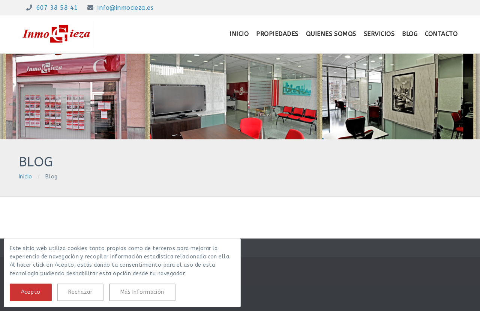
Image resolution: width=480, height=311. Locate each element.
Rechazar (80, 292)
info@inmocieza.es (125, 7)
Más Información (142, 292)
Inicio (25, 177)
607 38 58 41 (57, 7)
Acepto (30, 292)
